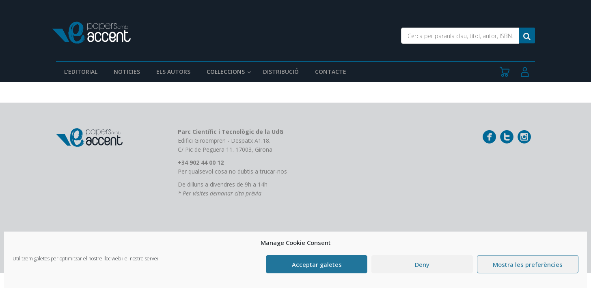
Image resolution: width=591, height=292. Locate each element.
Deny (422, 264)
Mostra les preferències (528, 264)
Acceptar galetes (317, 264)
